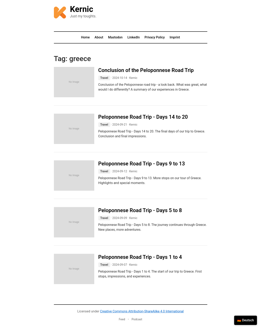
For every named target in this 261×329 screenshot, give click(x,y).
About (98, 37)
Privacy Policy (155, 37)
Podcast (137, 319)
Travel (104, 78)
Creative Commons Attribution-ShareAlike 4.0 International (142, 311)
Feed (122, 319)
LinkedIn (133, 37)
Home (85, 37)
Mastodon (115, 37)
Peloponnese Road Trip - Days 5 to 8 (140, 210)
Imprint (175, 37)
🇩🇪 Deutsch (245, 320)
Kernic (81, 9)
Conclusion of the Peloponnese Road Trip (146, 70)
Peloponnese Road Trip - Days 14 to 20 (143, 117)
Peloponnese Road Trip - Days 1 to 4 (140, 257)
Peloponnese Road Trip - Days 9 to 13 (141, 164)
